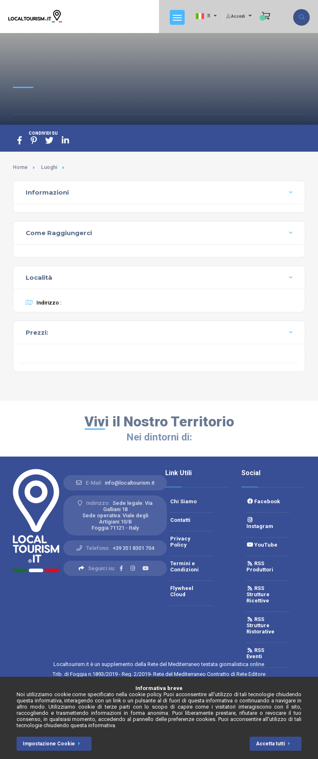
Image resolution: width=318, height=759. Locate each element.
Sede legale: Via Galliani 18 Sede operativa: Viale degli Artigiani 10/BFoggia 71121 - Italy (117, 515)
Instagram (259, 523)
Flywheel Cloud (181, 591)
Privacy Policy (180, 541)
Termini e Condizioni (184, 566)
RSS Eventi (255, 653)
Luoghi (49, 167)
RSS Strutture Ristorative (260, 625)
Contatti (180, 520)
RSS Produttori (259, 566)
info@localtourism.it (129, 483)
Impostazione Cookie (53, 744)
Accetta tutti (274, 744)
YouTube (261, 545)
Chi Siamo (183, 501)
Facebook (263, 501)
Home (20, 167)
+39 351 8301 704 (133, 548)
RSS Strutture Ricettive (258, 594)
